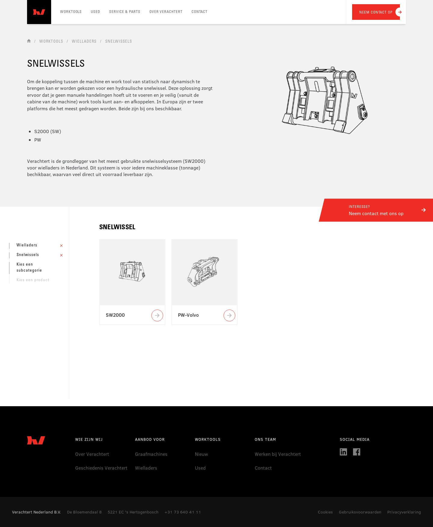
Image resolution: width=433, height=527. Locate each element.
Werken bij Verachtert (278, 454)
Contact (263, 468)
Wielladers (146, 468)
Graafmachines (151, 454)
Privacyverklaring (404, 512)
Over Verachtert (92, 454)
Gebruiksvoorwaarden (360, 512)
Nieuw (201, 454)
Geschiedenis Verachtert (101, 468)
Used (200, 468)
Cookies (325, 512)
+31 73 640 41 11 (182, 512)
